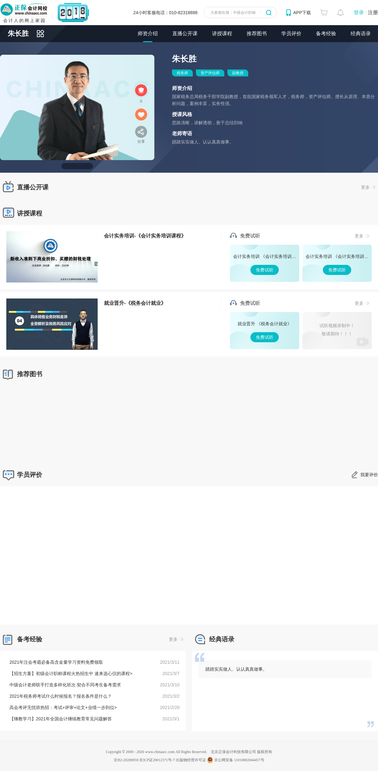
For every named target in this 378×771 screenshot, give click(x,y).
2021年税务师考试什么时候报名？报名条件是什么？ (60, 696)
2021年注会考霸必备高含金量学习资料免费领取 (56, 662)
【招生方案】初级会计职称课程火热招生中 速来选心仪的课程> (70, 673)
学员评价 (291, 33)
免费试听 (264, 263)
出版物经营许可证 (191, 760)
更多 (368, 187)
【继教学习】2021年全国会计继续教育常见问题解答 (60, 718)
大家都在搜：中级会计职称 (233, 12)
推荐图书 (257, 33)
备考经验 (326, 33)
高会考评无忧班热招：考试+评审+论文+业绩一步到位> (63, 707)
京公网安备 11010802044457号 (235, 760)
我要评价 (369, 474)
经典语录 (361, 33)
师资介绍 (148, 33)
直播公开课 (185, 33)
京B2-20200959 (126, 760)
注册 (373, 12)
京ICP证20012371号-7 (157, 760)
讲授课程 (222, 33)
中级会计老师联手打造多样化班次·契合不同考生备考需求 (65, 684)
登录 (359, 12)
